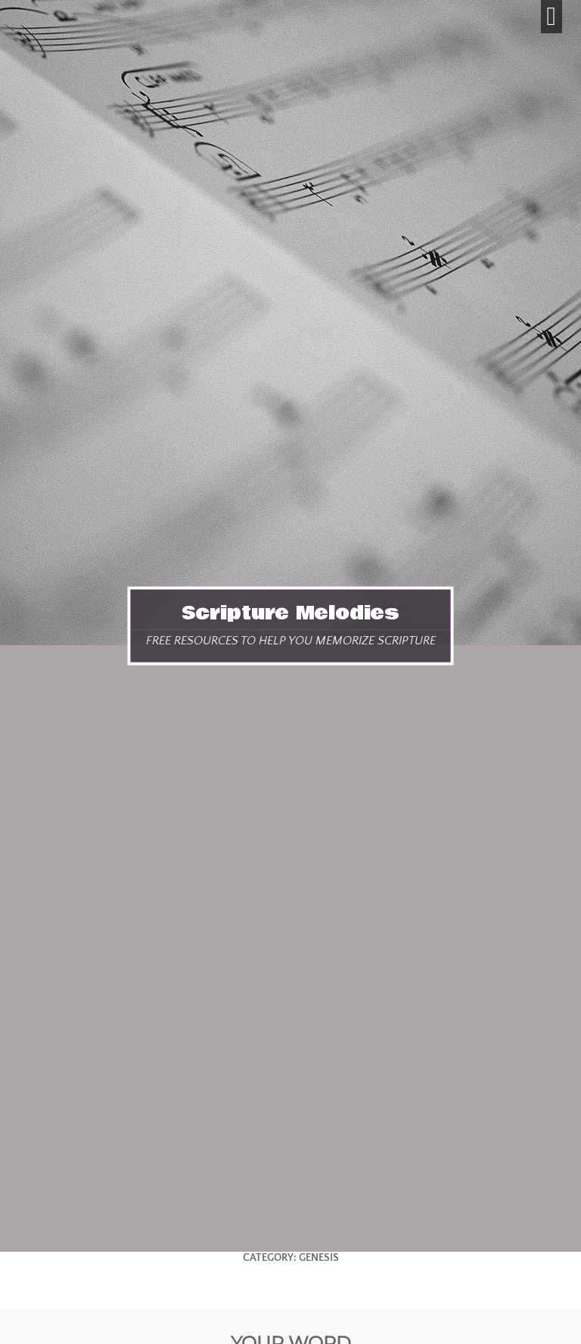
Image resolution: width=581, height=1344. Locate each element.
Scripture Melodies (290, 612)
